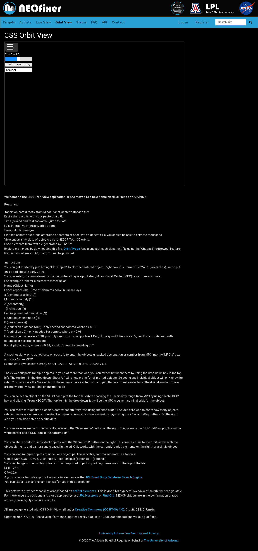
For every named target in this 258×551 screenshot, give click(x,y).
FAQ (94, 22)
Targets (9, 22)
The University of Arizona (161, 540)
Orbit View (63, 22)
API (104, 22)
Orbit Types (71, 248)
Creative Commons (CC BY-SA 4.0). (100, 509)
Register (202, 22)
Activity (25, 22)
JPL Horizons (88, 495)
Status (81, 22)
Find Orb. (108, 495)
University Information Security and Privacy (129, 533)
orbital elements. (85, 491)
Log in (183, 22)
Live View (43, 22)
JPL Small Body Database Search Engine (113, 477)
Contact (118, 22)
